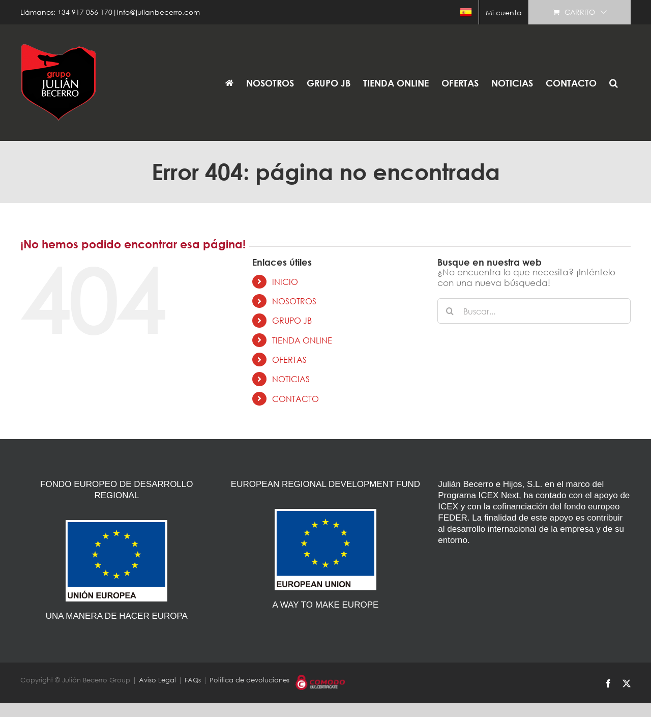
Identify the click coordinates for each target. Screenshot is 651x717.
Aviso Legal (157, 680)
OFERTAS (289, 359)
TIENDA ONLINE (302, 340)
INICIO (285, 281)
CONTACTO (295, 398)
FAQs (193, 680)
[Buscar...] (534, 311)
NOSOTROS (294, 301)
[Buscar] (450, 311)
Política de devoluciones (249, 680)
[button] (613, 82)
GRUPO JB (292, 320)
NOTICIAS (291, 379)
